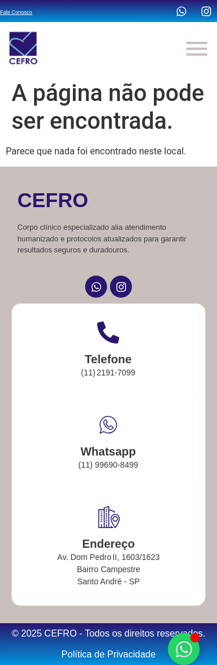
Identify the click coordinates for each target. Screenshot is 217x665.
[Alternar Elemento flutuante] (184, 649)
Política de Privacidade (108, 654)
